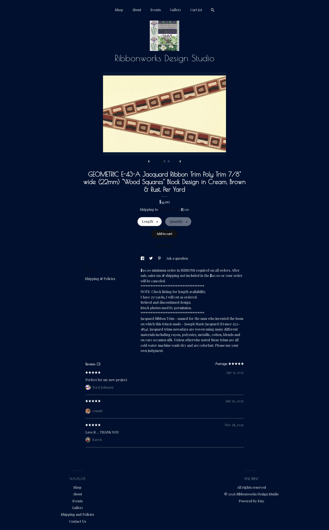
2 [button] (164, 161)
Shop (119, 10)
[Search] (212, 10)
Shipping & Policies (100, 278)
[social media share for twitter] (151, 258)
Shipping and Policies (77, 514)
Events (155, 10)
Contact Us (77, 521)
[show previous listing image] (149, 161)
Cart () (196, 10)
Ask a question (177, 258)
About (136, 10)
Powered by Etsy (251, 501)
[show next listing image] (180, 161)
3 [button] (169, 161)
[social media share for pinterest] (160, 258)
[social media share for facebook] (143, 258)
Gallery (175, 10)
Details (92, 270)
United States (169, 209)
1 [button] (160, 161)
